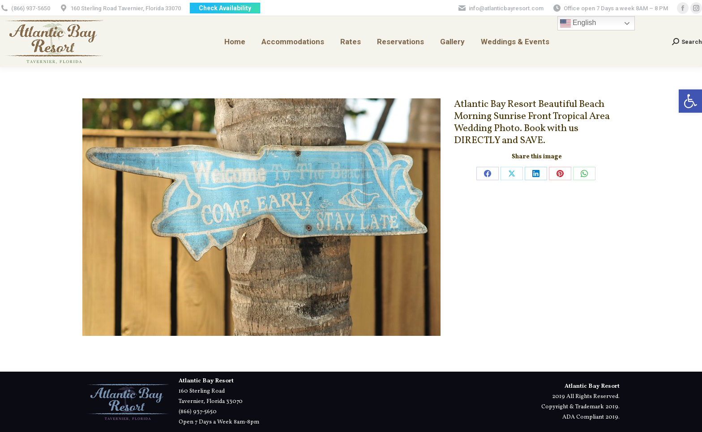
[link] (690, 101)
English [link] (578, 23)
